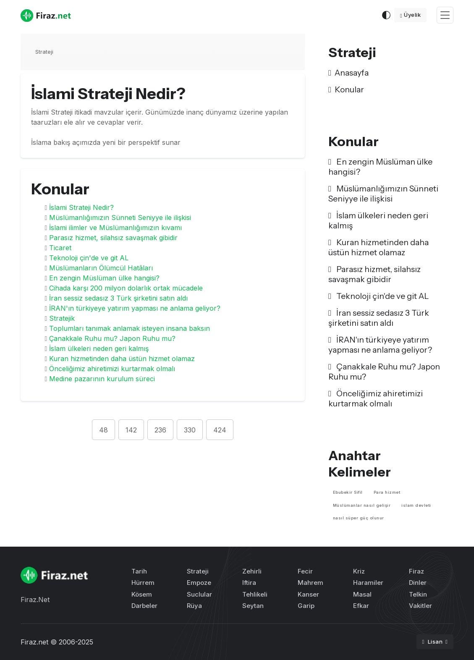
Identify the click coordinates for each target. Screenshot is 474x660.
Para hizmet (387, 492)
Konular (346, 89)
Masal (362, 594)
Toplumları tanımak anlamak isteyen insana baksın (129, 328)
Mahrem (310, 583)
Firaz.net (34, 642)
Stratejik (62, 318)
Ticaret (60, 248)
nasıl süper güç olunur (358, 518)
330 (190, 430)
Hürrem (143, 583)
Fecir (305, 571)
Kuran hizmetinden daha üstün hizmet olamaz (122, 358)
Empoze (199, 583)
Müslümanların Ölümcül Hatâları (101, 268)
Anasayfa (348, 73)
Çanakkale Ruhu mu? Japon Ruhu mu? (112, 338)
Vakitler (420, 606)
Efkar (361, 606)
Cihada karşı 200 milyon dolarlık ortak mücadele (126, 288)
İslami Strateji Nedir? (81, 207)
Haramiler (368, 583)
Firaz (416, 571)
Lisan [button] (433, 641)
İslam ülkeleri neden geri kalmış (99, 348)
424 (219, 430)
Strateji (44, 51)
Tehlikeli (254, 594)
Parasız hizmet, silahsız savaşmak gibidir (113, 237)
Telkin (418, 594)
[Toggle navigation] (445, 15)
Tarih (139, 571)
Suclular (199, 594)
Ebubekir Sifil (348, 492)
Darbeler (144, 606)
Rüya (194, 606)
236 (160, 430)
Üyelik (410, 14)
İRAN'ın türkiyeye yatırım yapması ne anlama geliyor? (134, 308)
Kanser (308, 594)
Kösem (141, 594)
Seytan (253, 606)
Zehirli (252, 571)
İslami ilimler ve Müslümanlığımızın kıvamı (115, 227)
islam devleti (416, 505)
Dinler (418, 583)
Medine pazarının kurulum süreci (102, 379)
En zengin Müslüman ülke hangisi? (104, 278)
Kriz (359, 571)
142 (131, 430)
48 (103, 430)
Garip (306, 606)
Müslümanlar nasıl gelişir (362, 505)
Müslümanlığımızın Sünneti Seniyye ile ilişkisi (120, 217)
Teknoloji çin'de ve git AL (88, 258)
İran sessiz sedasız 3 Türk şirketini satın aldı (118, 298)
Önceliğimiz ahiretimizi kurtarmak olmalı (112, 368)
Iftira (249, 583)
